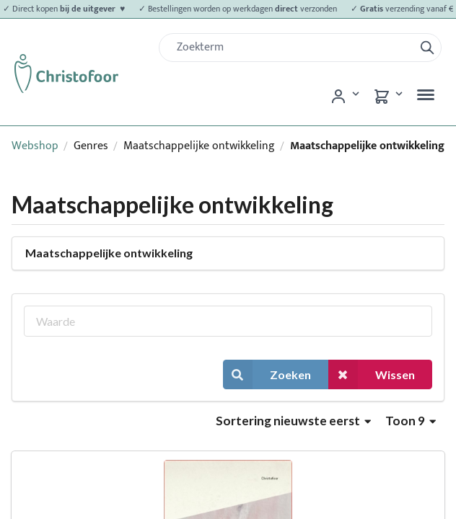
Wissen (371, 374)
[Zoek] (292, 47)
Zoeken (267, 374)
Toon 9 (410, 420)
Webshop (35, 146)
